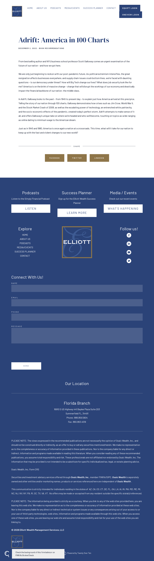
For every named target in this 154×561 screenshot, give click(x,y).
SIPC (108, 477)
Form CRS (34, 469)
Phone (15, 312)
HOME (30, 8)
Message (16, 326)
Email (14, 297)
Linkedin (99, 158)
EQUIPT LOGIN (129, 8)
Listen (30, 208)
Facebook (54, 158)
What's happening (123, 208)
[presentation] (34, 353)
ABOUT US (42, 8)
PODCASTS (55, 8)
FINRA (102, 477)
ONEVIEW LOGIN (130, 14)
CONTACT (111, 8)
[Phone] (77, 317)
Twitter (77, 158)
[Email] (77, 302)
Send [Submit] (26, 366)
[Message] (77, 335)
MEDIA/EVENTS (72, 8)
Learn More (77, 212)
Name (14, 283)
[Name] (77, 288)
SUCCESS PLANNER (93, 8)
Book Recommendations (51, 48)
